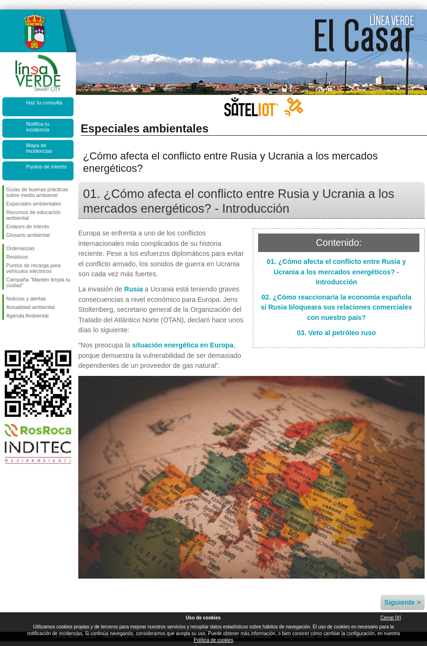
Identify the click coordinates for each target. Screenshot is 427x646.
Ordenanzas (20, 248)
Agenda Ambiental (27, 315)
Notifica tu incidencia (37, 126)
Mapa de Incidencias (39, 148)
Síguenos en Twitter (23, 335)
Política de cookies (213, 640)
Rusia (133, 289)
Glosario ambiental (28, 235)
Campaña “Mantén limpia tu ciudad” (38, 282)
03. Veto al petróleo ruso (336, 333)
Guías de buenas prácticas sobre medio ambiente (37, 192)
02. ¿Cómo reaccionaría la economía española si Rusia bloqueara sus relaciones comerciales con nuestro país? (336, 307)
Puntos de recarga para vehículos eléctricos (33, 268)
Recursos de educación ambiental (33, 215)
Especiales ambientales (33, 203)
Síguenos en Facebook (8, 335)
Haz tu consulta (44, 102)
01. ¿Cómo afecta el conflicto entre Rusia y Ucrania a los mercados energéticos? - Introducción (336, 272)
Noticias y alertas (26, 298)
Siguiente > (402, 602)
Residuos (17, 257)
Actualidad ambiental (30, 307)
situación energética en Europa (183, 345)
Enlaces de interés (27, 226)
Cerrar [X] (391, 617)
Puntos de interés (46, 166)
